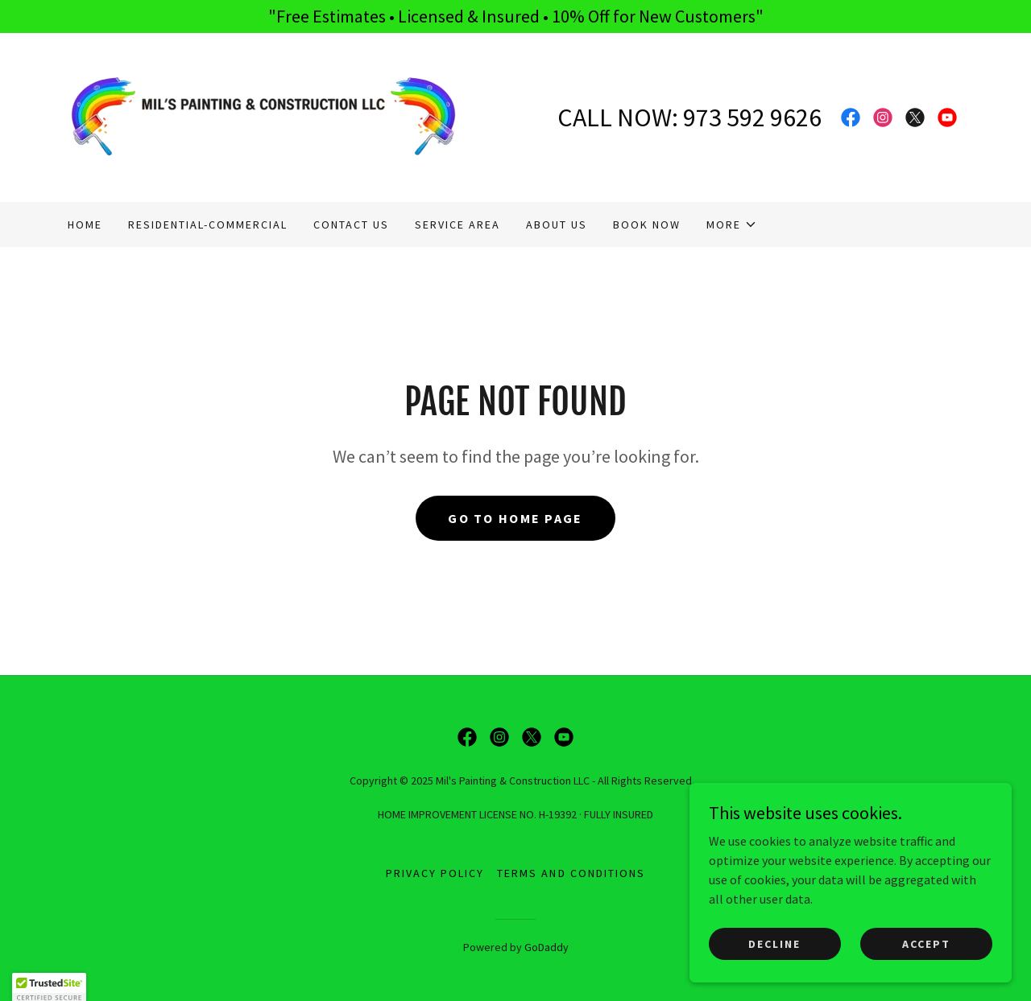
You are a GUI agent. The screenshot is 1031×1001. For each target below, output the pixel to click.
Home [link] (85, 224)
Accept (926, 943)
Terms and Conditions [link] (570, 873)
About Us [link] (556, 224)
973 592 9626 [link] (752, 117)
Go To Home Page (515, 518)
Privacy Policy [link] (435, 873)
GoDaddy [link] (546, 947)
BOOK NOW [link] (647, 224)
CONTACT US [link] (351, 224)
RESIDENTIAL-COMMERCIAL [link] (208, 224)
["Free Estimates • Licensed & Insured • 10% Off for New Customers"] (515, 16)
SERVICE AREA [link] (457, 224)
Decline (774, 943)
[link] (263, 116)
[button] (731, 224)
